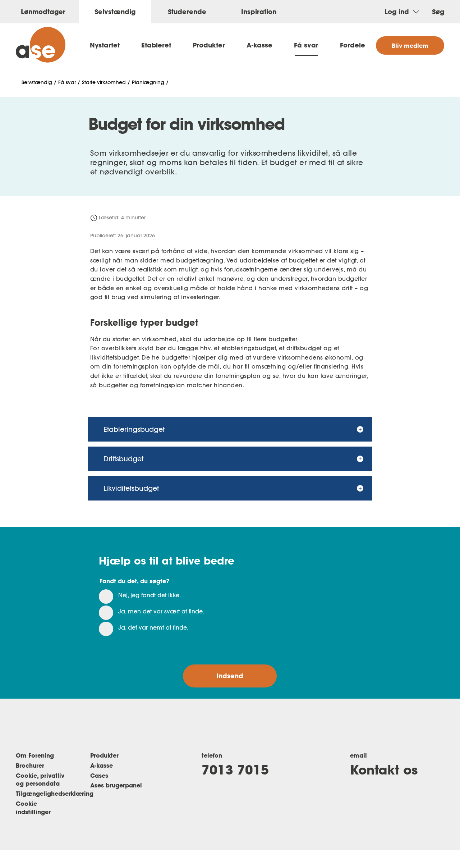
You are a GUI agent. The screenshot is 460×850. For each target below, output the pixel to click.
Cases (99, 775)
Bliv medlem (410, 45)
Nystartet (105, 45)
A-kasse (259, 45)
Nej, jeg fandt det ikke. (149, 595)
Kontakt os (384, 769)
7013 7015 (235, 769)
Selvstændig (37, 82)
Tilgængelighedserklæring (54, 793)
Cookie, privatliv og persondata (40, 779)
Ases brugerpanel (116, 785)
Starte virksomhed (104, 82)
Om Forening (35, 755)
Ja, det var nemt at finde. (153, 627)
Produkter (209, 45)
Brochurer (30, 765)
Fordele (352, 45)
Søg (438, 11)
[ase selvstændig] (40, 45)
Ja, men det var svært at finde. (161, 611)
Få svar (306, 45)
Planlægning (148, 82)
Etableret (156, 45)
